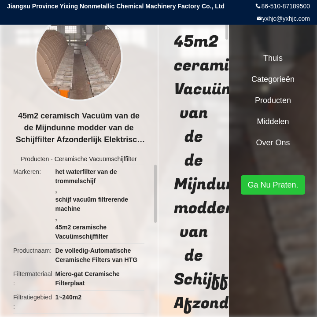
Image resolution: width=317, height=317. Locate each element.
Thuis (273, 58)
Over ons (273, 142)
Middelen (273, 121)
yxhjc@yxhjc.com (286, 18)
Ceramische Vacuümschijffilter (96, 158)
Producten (35, 158)
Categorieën (273, 79)
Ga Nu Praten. (272, 185)
